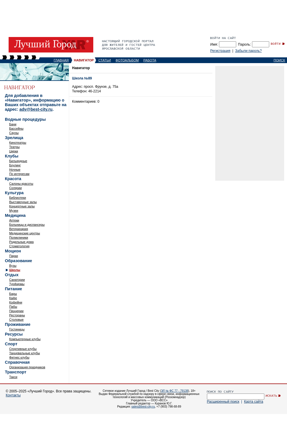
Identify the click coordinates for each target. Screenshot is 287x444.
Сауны (14, 133)
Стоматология (19, 246)
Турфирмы (16, 284)
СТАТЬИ (104, 60)
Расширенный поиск (223, 402)
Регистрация (220, 51)
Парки (13, 256)
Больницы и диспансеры (26, 224)
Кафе (13, 298)
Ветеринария (18, 229)
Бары (13, 293)
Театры (14, 147)
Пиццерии (16, 311)
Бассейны (16, 128)
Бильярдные (18, 161)
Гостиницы (16, 329)
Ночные (14, 169)
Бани (12, 124)
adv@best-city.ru (36, 109)
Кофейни (15, 302)
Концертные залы (22, 206)
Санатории (17, 279)
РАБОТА (150, 60)
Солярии (15, 188)
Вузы (12, 265)
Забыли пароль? (248, 51)
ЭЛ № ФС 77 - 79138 (174, 390)
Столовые (16, 319)
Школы (14, 270)
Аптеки (14, 220)
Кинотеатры (17, 142)
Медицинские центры (24, 233)
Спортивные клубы (22, 348)
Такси (13, 377)
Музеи (13, 210)
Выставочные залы (23, 202)
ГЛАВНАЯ (61, 60)
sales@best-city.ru (143, 406)
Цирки (13, 151)
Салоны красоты (21, 183)
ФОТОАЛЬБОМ (127, 60)
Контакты (13, 395)
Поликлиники (18, 237)
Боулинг (15, 165)
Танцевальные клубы (24, 353)
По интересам (19, 174)
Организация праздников (27, 367)
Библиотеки (17, 197)
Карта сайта (253, 402)
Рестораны (17, 315)
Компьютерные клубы (24, 339)
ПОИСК (279, 60)
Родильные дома (21, 242)
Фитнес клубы (19, 357)
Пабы (13, 306)
